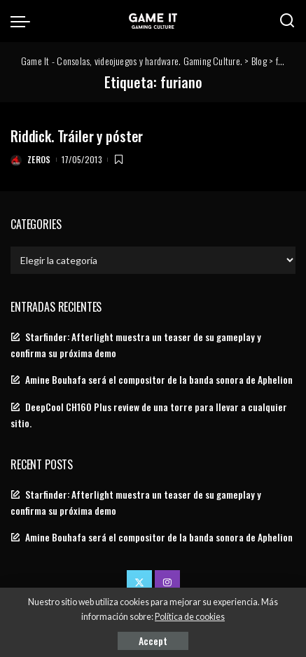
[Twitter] (139, 582)
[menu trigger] (24, 21)
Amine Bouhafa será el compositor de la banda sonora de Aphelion (159, 380)
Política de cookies (190, 616)
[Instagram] (167, 582)
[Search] (287, 21)
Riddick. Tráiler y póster (77, 135)
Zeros (39, 159)
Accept (153, 640)
